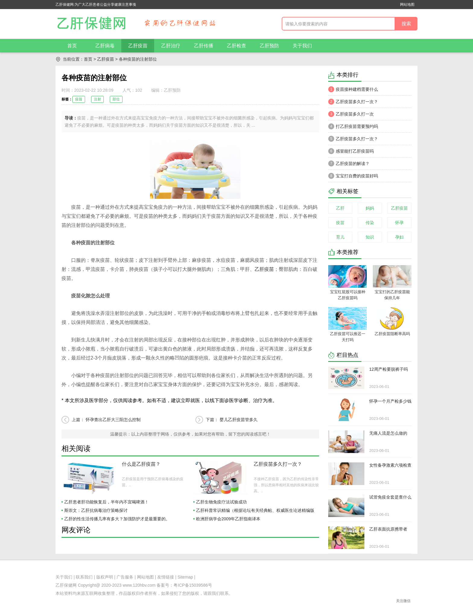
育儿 (340, 237)
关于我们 (302, 45)
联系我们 (84, 577)
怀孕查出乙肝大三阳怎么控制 (113, 419)
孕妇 (399, 237)
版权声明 (104, 577)
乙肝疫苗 (138, 45)
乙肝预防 (269, 45)
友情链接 (165, 577)
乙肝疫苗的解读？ (349, 163)
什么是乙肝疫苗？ (141, 464)
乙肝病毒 (105, 45)
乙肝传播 (203, 45)
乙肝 (340, 208)
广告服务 (124, 577)
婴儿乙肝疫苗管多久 (239, 419)
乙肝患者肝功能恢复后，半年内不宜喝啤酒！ (106, 502)
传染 (370, 222)
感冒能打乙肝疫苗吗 (351, 151)
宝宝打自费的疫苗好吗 (353, 176)
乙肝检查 (236, 45)
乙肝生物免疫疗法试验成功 (221, 502)
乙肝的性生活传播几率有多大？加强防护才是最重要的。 (117, 518)
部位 (116, 99)
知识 (370, 237)
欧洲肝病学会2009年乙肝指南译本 (228, 518)
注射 (97, 99)
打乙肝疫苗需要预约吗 (353, 126)
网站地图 (407, 4)
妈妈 (370, 208)
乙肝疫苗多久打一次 (351, 114)
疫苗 (78, 99)
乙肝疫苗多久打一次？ (278, 464)
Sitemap (185, 577)
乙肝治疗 (170, 45)
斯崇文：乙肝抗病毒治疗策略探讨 (96, 510)
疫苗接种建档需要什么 (353, 89)
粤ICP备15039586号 (192, 585)
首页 (72, 45)
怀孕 (399, 222)
